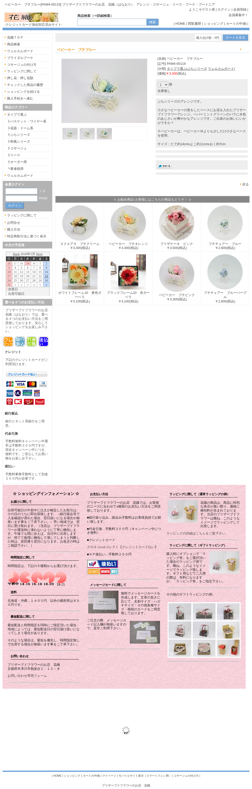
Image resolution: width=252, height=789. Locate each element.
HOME (180, 23)
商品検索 (13, 44)
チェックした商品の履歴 (25, 85)
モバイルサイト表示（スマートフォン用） (145, 775)
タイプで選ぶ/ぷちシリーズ (187, 69)
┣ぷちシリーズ (18, 135)
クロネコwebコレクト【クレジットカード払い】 (122, 547)
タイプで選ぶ (17, 114)
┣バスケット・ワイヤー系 (26, 121)
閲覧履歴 (194, 23)
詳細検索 (103, 16)
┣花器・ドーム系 (20, 128)
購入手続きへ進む (20, 98)
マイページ (109, 775)
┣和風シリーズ (18, 141)
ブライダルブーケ (20, 58)
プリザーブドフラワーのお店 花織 (126, 785)
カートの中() (236, 23)
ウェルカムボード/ (221, 69)
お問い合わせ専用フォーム (27, 676)
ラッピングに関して (22, 71)
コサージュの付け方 (22, 65)
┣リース (13, 155)
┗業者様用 (15, 169)
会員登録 (239, 9)
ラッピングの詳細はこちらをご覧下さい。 (197, 533)
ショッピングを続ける (23, 91)
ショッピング (213, 23)
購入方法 (13, 229)
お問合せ (13, 223)
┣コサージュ (17, 148)
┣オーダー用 (17, 162)
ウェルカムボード (20, 51)
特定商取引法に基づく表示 (26, 236)
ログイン (224, 9)
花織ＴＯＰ (15, 37)
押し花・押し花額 (20, 78)
